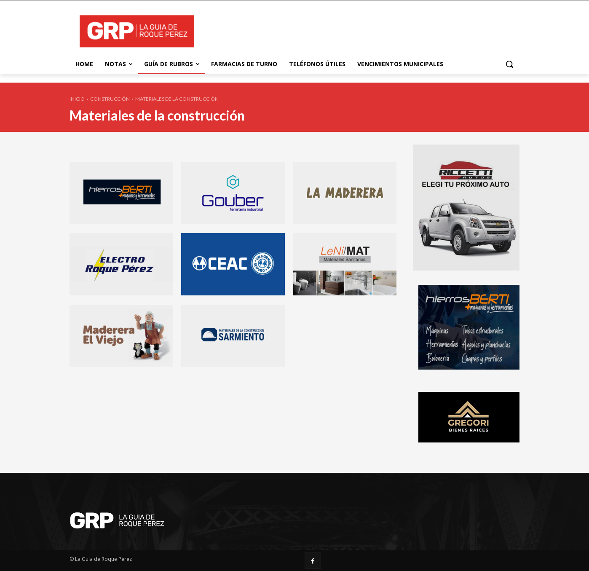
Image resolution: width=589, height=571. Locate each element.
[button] (509, 64)
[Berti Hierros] (468, 367)
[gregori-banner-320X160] (468, 440)
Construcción (110, 99)
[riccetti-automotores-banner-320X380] (466, 268)
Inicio (77, 99)
